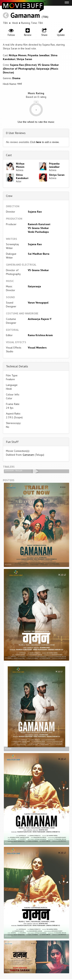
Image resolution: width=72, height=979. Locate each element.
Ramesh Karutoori (39, 224)
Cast (9, 155)
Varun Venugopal (38, 302)
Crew (9, 196)
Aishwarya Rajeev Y (39, 319)
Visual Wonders (37, 347)
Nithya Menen (17, 55)
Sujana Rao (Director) (23, 65)
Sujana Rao (35, 211)
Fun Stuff (12, 442)
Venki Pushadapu (38, 232)
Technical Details (17, 366)
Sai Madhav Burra (38, 253)
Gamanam (25, 15)
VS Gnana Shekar (38, 228)
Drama (16, 78)
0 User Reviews (16, 133)
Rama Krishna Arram (40, 335)
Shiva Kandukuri (22, 176)
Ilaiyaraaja (34, 286)
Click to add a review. (44, 142)
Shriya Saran (24, 59)
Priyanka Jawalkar (39, 55)
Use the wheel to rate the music (36, 122)
